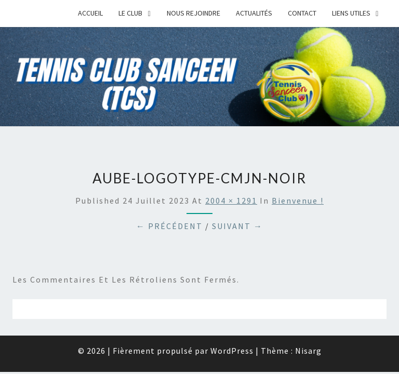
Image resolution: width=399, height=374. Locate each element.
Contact (302, 13)
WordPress (232, 350)
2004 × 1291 (231, 200)
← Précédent (169, 226)
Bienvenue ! (298, 200)
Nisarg (308, 350)
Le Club (130, 13)
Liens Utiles (351, 13)
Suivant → (237, 226)
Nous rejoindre (193, 13)
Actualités (254, 13)
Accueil (90, 13)
